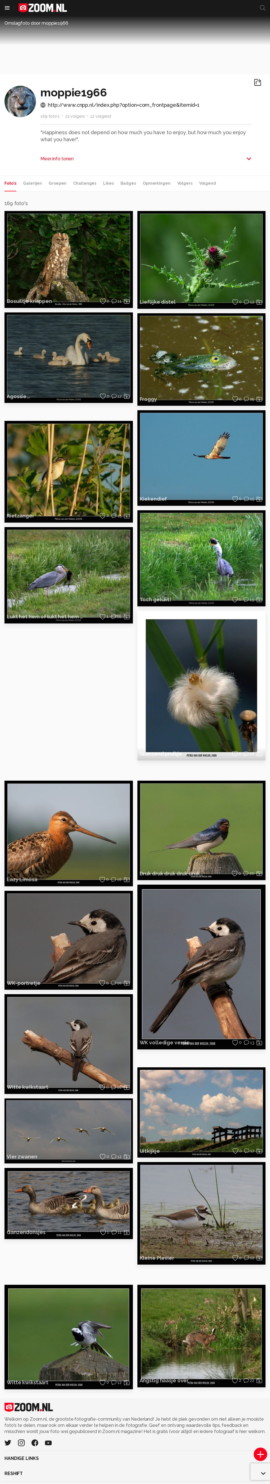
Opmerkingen (157, 183)
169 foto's (50, 116)
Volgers (184, 183)
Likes (108, 183)
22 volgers (75, 116)
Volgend (207, 183)
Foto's (10, 183)
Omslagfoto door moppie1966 (36, 23)
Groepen (57, 183)
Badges (128, 183)
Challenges (84, 183)
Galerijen (32, 183)
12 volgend (100, 116)
